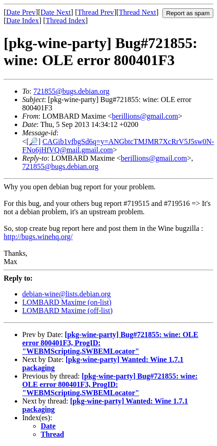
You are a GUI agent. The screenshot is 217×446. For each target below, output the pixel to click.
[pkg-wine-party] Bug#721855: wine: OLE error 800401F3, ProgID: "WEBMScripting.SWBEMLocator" (110, 384)
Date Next (56, 12)
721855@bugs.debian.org (71, 91)
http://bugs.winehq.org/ (38, 237)
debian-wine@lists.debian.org (66, 294)
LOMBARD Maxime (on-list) (67, 302)
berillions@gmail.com (145, 116)
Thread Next (137, 12)
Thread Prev (95, 12)
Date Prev (21, 12)
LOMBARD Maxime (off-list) (67, 310)
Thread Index (66, 20)
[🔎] (33, 141)
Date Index (22, 20)
